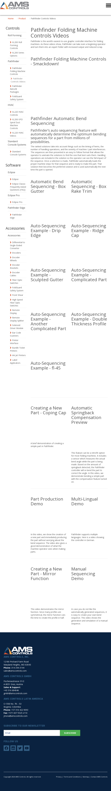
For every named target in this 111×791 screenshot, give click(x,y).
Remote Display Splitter (17, 319)
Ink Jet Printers (19, 355)
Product (22, 18)
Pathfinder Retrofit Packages (16, 89)
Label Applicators (15, 361)
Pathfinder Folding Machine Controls (17, 71)
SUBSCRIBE (70, 733)
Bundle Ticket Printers (17, 349)
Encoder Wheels (15, 259)
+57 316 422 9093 (19, 709)
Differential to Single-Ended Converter (17, 245)
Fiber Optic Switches (16, 281)
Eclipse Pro (17, 202)
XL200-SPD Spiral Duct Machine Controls (16, 124)
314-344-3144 (17, 667)
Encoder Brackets (15, 266)
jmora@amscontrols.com (15, 716)
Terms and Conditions (72, 777)
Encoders (16, 252)
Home (11, 18)
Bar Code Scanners (15, 334)
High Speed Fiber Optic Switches (16, 302)
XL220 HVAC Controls (17, 113)
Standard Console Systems (18, 153)
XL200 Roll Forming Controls (16, 45)
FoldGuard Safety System (16, 98)
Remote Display (15, 311)
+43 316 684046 (11, 690)
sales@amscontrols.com (15, 670)
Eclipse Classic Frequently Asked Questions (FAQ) (18, 186)
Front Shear (17, 295)
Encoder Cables (15, 274)
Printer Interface (14, 342)
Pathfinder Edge (16, 216)
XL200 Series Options (17, 54)
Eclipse (15, 179)
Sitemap (86, 777)
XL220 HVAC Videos (17, 134)
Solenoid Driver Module (16, 327)
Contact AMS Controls (99, 777)
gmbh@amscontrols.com (15, 693)
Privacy (59, 777)
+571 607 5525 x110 (17, 713)
